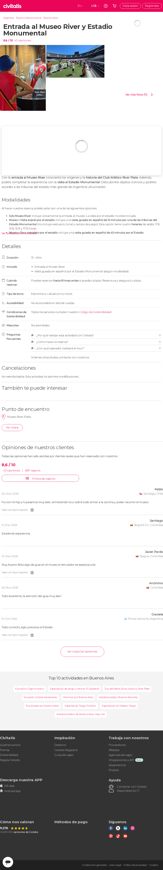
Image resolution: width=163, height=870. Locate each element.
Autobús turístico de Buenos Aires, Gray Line (80, 714)
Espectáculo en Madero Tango (119, 705)
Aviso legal (115, 865)
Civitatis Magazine (65, 750)
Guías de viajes (63, 755)
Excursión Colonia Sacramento (40, 697)
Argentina (8, 17)
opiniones (24, 40)
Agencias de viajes (120, 755)
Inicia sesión (130, 5)
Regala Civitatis (10, 760)
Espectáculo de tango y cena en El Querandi (74, 688)
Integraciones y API (121, 760)
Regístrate (152, 5)
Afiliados (114, 750)
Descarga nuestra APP (21, 780)
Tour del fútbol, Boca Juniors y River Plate (127, 688)
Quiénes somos (10, 745)
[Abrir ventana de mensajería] (8, 862)
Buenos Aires (50, 17)
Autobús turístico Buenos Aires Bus (118, 697)
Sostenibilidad (9, 755)
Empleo (114, 770)
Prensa (4, 750)
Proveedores (117, 745)
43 (15, 40)
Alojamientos (117, 765)
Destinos (60, 745)
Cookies (153, 865)
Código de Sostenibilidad (95, 312)
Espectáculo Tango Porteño (80, 705)
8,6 (8, 40)
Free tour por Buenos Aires (78, 697)
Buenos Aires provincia (28, 17)
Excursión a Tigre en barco (29, 688)
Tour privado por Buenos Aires (42, 705)
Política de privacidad (135, 865)
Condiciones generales (94, 865)
